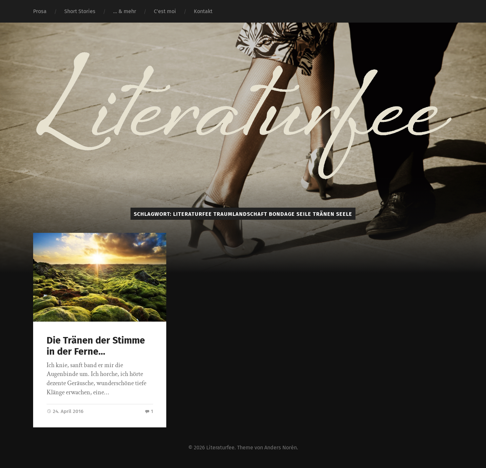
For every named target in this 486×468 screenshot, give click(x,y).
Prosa (40, 11)
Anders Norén (280, 447)
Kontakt (203, 11)
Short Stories (79, 11)
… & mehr (124, 11)
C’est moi (165, 11)
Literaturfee (220, 447)
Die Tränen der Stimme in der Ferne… (96, 346)
